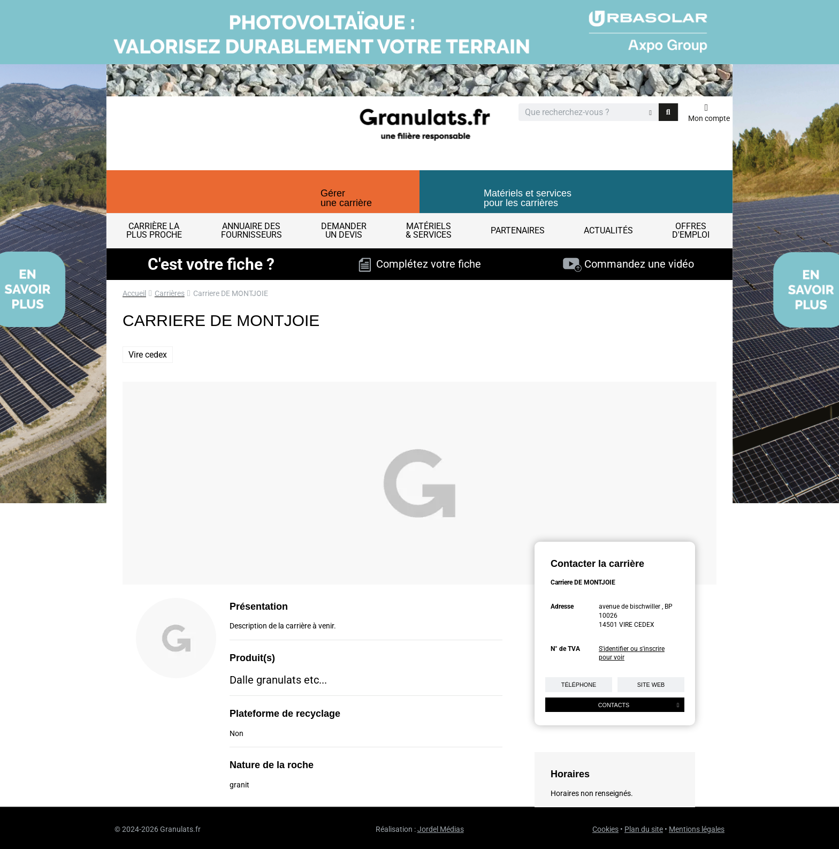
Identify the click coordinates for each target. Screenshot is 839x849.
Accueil (134, 293)
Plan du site (643, 829)
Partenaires (518, 230)
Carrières (170, 293)
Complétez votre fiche (420, 263)
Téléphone (578, 684)
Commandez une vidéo (628, 263)
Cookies (605, 829)
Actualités (608, 230)
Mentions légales (696, 829)
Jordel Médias (440, 829)
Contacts (638, 705)
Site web (651, 684)
